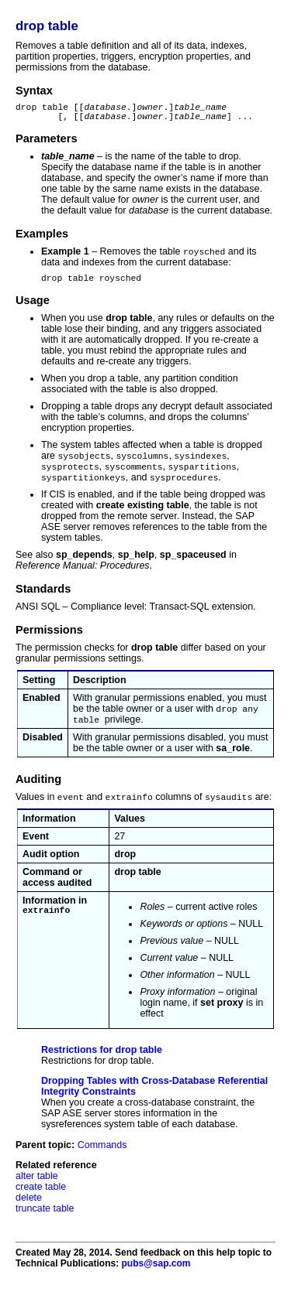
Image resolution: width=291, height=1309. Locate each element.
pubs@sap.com (155, 1275)
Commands (102, 1157)
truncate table (45, 1220)
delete (29, 1210)
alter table (37, 1188)
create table (41, 1199)
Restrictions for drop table (101, 1062)
